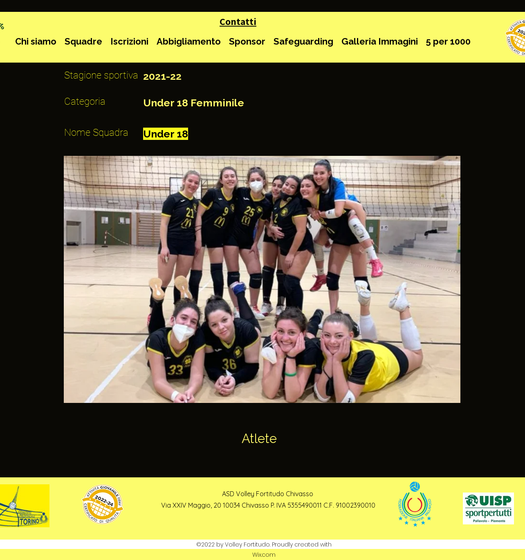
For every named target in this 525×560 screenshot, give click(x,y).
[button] (36, 41)
